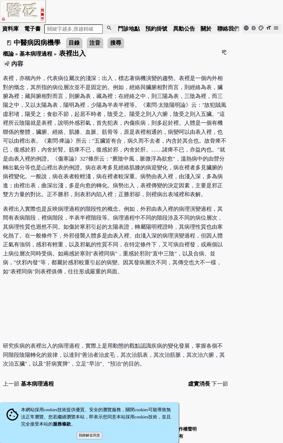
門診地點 (129, 29)
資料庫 (10, 29)
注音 (94, 43)
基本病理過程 (35, 54)
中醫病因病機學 (37, 42)
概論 (8, 54)
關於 (206, 29)
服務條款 (62, 424)
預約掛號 (156, 29)
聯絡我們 (228, 29)
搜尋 (115, 43)
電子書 (32, 29)
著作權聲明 (185, 429)
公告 (184, 29)
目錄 (74, 43)
